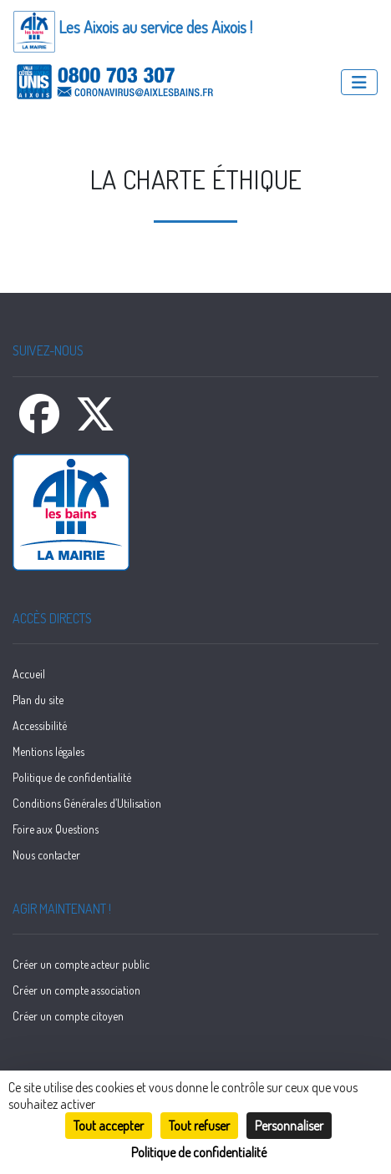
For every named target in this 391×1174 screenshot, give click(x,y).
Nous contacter (46, 855)
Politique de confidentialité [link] (199, 1152)
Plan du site (38, 700)
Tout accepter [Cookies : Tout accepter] (109, 1125)
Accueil (29, 674)
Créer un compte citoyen (68, 1016)
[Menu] (359, 82)
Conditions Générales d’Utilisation (87, 803)
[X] (95, 424)
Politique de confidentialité (72, 777)
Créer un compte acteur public (81, 964)
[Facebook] (41, 424)
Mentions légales (48, 751)
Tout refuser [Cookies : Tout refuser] (199, 1125)
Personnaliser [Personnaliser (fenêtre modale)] (289, 1125)
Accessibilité (40, 725)
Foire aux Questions (56, 829)
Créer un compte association (76, 990)
